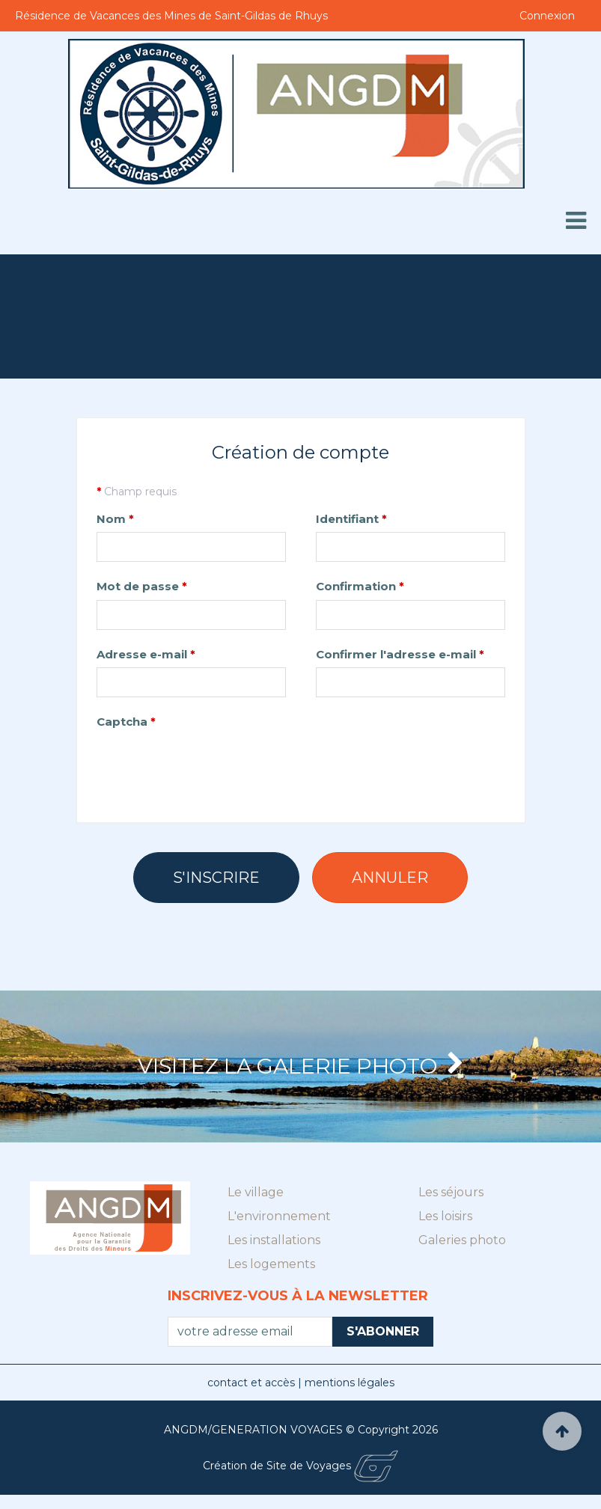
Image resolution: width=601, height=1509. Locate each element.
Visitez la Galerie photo (300, 1073)
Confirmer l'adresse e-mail (400, 654)
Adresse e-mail (146, 654)
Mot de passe (142, 586)
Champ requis (137, 491)
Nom (115, 519)
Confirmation (360, 586)
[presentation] (210, 764)
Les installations (274, 1253)
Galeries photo (462, 1253)
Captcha (126, 721)
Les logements (271, 1277)
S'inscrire (216, 878)
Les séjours (450, 1206)
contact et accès (252, 1397)
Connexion (547, 15)
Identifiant (351, 519)
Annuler (390, 878)
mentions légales (349, 1397)
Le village (256, 1206)
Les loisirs (445, 1229)
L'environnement (279, 1229)
